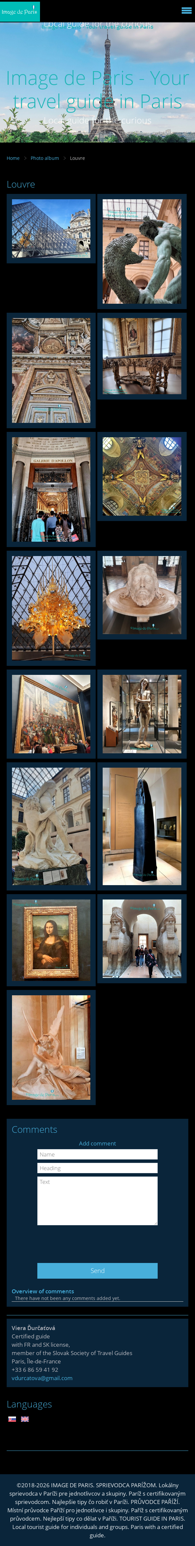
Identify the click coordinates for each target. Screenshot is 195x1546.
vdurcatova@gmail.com (42, 1378)
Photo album (45, 158)
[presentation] (97, 1242)
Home (13, 158)
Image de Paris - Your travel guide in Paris (98, 89)
